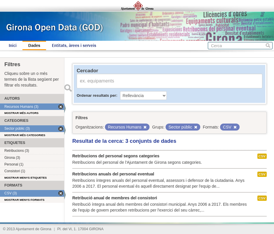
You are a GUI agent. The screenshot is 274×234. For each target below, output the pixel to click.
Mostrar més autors (21, 113)
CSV (262, 156)
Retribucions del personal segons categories (115, 156)
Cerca (268, 45)
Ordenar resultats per (96, 95)
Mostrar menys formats (24, 199)
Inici (13, 45)
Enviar (68, 88)
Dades (34, 45)
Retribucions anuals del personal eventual (113, 174)
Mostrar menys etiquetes (25, 177)
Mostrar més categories (24, 135)
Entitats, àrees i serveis (74, 45)
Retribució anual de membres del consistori (114, 198)
